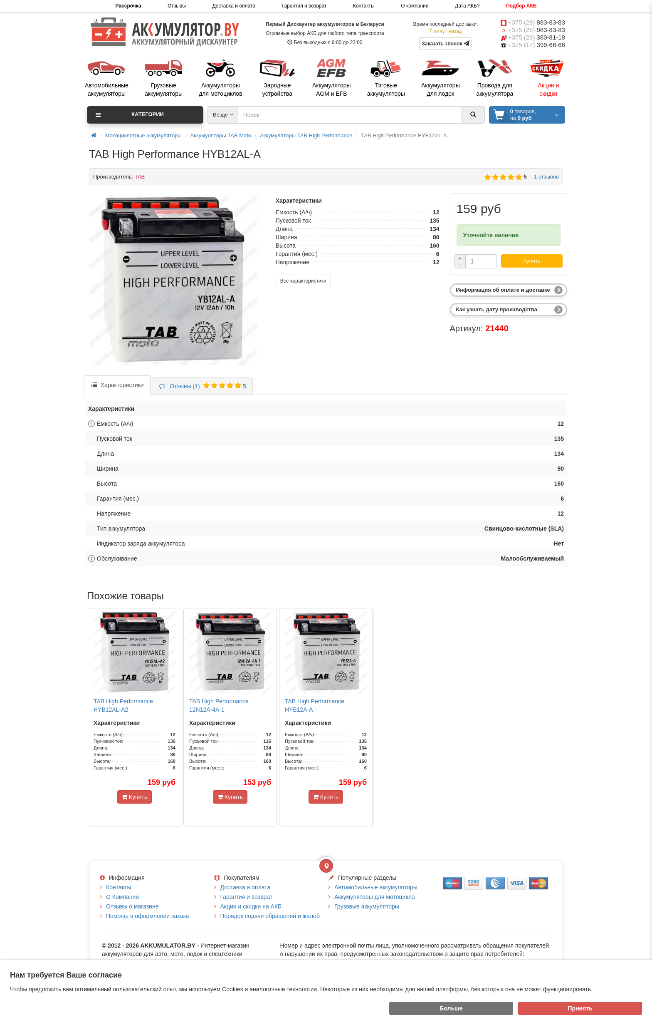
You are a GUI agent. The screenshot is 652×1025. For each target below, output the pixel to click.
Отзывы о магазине (132, 906)
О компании (414, 6)
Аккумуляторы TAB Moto (221, 135)
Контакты (364, 6)
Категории (130, 115)
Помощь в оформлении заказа (147, 916)
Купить (532, 261)
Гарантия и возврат (304, 6)
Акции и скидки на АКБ (251, 906)
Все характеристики (303, 281)
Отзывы (177, 6)
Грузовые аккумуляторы (366, 906)
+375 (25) (536, 29)
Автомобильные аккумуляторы (375, 887)
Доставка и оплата (233, 6)
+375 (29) (536, 22)
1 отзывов (545, 177)
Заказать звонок (445, 43)
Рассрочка (128, 6)
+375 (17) (536, 44)
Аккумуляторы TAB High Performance (306, 135)
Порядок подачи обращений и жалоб (270, 916)
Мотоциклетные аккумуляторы (143, 135)
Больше (451, 1008)
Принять (580, 1008)
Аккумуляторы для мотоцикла (374, 896)
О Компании (122, 896)
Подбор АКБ (521, 6)
